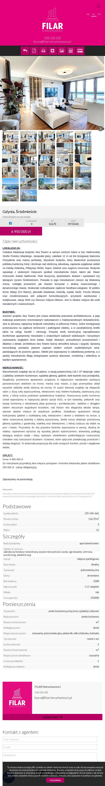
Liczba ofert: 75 (53, 717)
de (88, 14)
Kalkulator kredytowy (80, 50)
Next (100, 129)
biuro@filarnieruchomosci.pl (52, 41)
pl (94, 14)
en (99, 14)
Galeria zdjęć (61, 50)
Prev (4, 129)
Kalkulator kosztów (71, 50)
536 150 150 (41, 692)
